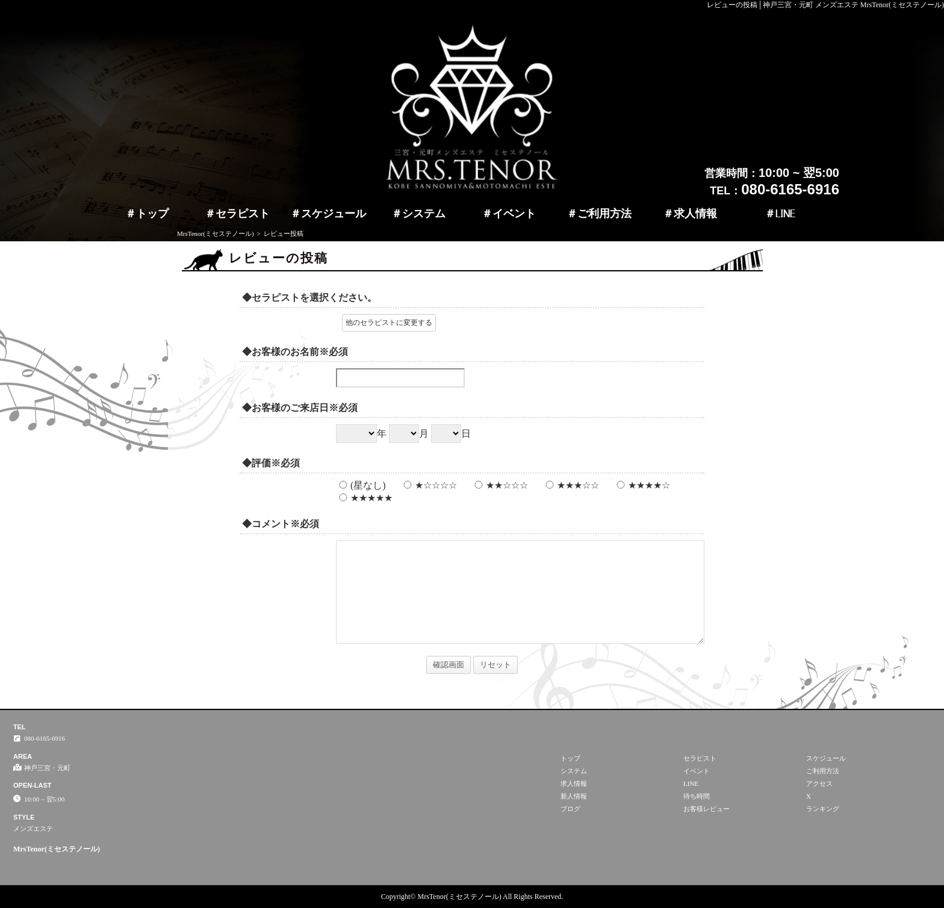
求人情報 (695, 213)
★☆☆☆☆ (428, 485)
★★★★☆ (641, 485)
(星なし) (361, 485)
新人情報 (573, 796)
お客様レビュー (706, 808)
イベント (514, 213)
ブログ (570, 808)
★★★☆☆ (570, 485)
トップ (152, 213)
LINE (785, 213)
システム (424, 213)
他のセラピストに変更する (389, 322)
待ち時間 (696, 796)
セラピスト (243, 213)
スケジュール (333, 213)
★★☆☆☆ (499, 485)
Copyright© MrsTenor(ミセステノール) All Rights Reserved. (472, 896)
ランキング (822, 808)
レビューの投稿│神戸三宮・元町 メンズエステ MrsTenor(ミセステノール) (825, 5)
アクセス (819, 783)
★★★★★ (364, 498)
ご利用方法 (604, 213)
